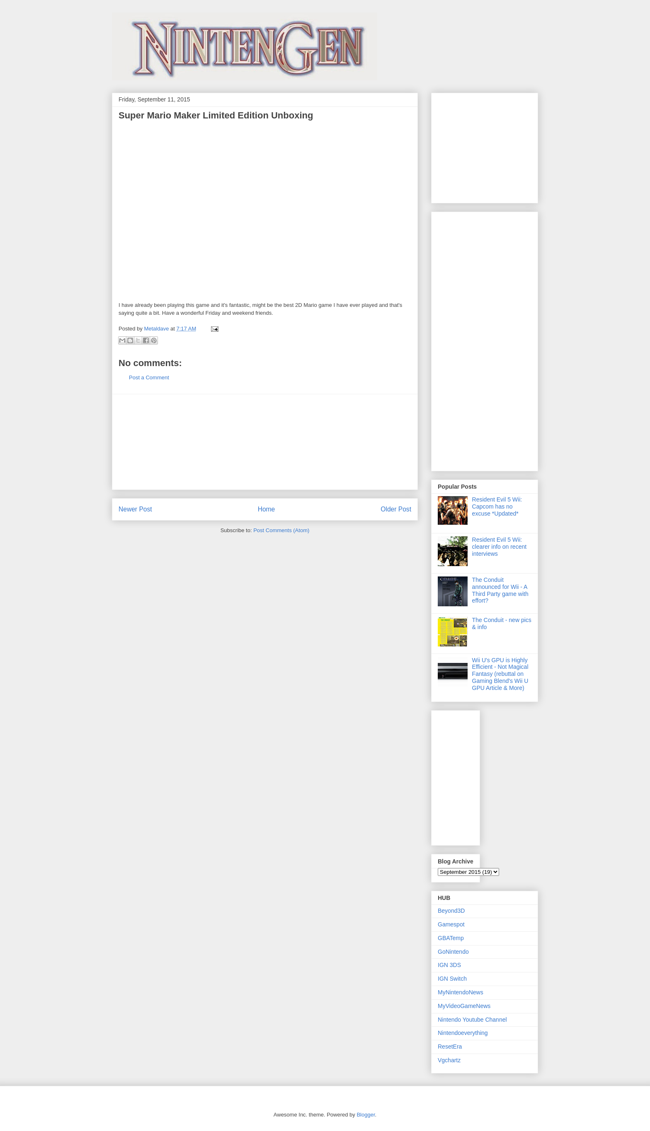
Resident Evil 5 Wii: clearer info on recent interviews (499, 546)
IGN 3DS (449, 965)
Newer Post (135, 509)
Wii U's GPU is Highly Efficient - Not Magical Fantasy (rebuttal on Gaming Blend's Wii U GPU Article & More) (500, 674)
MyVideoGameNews (464, 1006)
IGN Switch (452, 978)
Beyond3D (451, 910)
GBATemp (451, 938)
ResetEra (450, 1046)
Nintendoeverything (463, 1033)
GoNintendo (453, 951)
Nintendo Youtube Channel (472, 1019)
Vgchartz (449, 1060)
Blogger (366, 1115)
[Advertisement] (264, 441)
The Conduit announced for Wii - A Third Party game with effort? (500, 590)
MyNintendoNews (460, 992)
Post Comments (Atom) (281, 530)
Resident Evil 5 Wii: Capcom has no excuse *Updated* (497, 506)
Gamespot (451, 924)
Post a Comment (149, 377)
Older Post (396, 509)
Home (266, 509)
